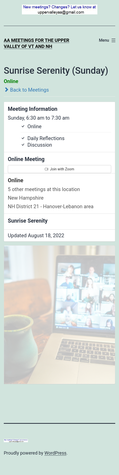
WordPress (55, 453)
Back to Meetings (26, 90)
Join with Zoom (59, 169)
